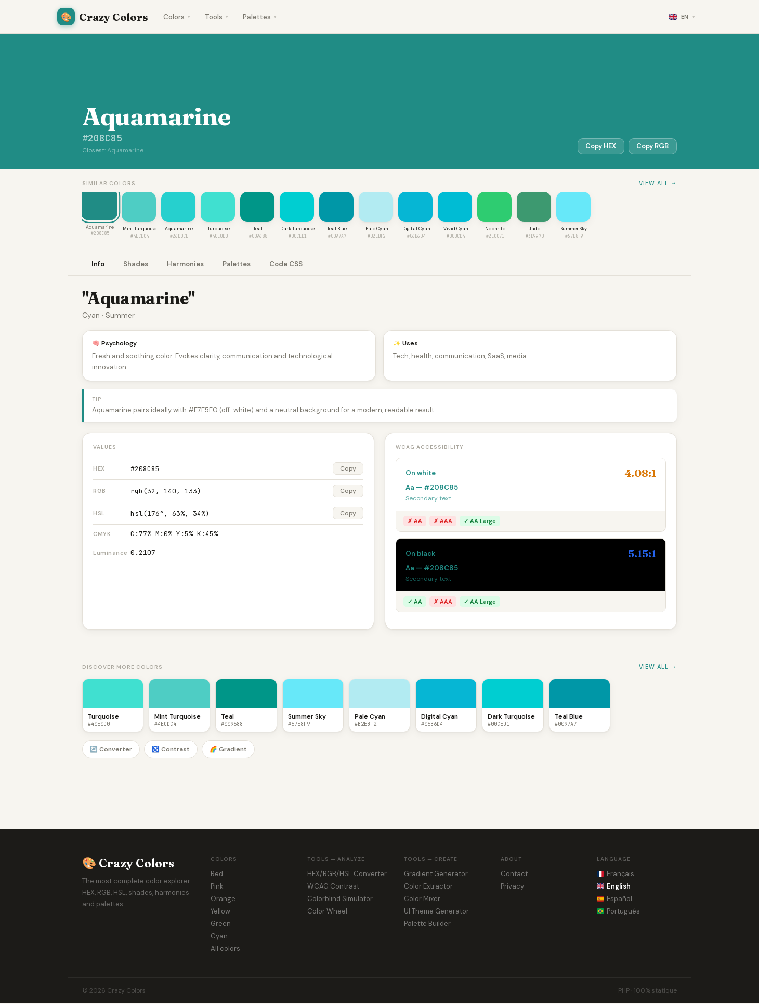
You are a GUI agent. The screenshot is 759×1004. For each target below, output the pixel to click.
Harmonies (185, 264)
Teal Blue (337, 230)
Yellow (220, 912)
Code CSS (286, 264)
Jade (534, 230)
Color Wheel (327, 912)
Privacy (512, 887)
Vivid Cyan (455, 230)
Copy (348, 469)
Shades (135, 264)
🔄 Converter (111, 750)
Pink (217, 887)
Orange (223, 899)
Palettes (260, 16)
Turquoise (218, 230)
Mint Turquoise (139, 230)
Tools (216, 16)
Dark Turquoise (297, 230)
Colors (176, 16)
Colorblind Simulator (340, 899)
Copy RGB (651, 145)
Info (97, 264)
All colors (225, 949)
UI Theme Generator (436, 912)
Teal (258, 230)
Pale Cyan (376, 230)
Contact (514, 874)
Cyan (219, 937)
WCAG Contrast (333, 887)
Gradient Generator (436, 874)
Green (221, 924)
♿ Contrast (171, 750)
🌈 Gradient (228, 750)
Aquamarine (125, 150)
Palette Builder (427, 924)
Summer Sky (574, 230)
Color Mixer (422, 899)
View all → (658, 183)
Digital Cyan (416, 230)
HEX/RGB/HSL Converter (347, 874)
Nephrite (495, 230)
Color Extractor (428, 887)
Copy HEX (596, 145)
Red (217, 874)
